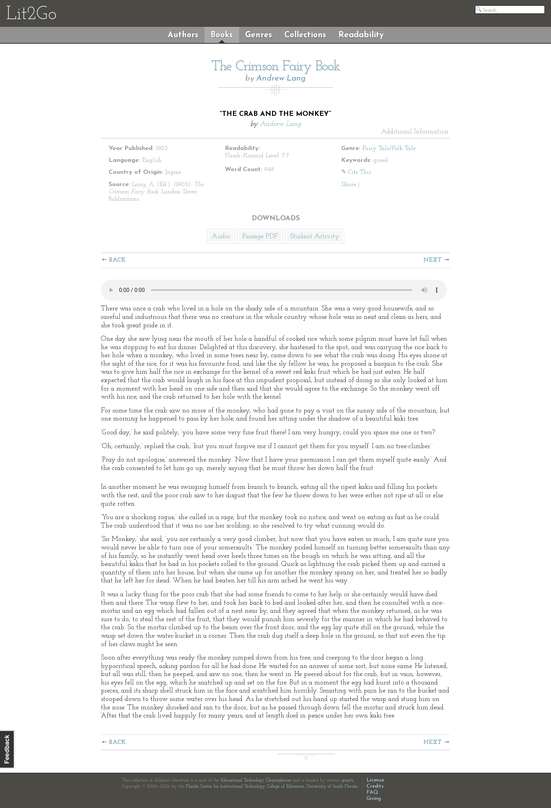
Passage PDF (260, 236)
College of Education (285, 786)
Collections (305, 35)
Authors (183, 35)
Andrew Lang (281, 78)
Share (348, 184)
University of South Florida (332, 786)
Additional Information (415, 132)
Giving (373, 798)
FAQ (372, 792)
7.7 (285, 156)
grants (347, 780)
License (375, 780)
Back (117, 260)
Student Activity (314, 236)
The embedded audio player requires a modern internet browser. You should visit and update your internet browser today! (274, 290)
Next (432, 260)
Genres (258, 35)
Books (222, 35)
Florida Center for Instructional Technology (225, 786)
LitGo (31, 14)
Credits (375, 786)
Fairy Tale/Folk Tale (389, 148)
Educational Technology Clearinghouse (256, 780)
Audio (221, 236)
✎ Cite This (356, 172)
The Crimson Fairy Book (275, 67)
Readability (361, 35)
